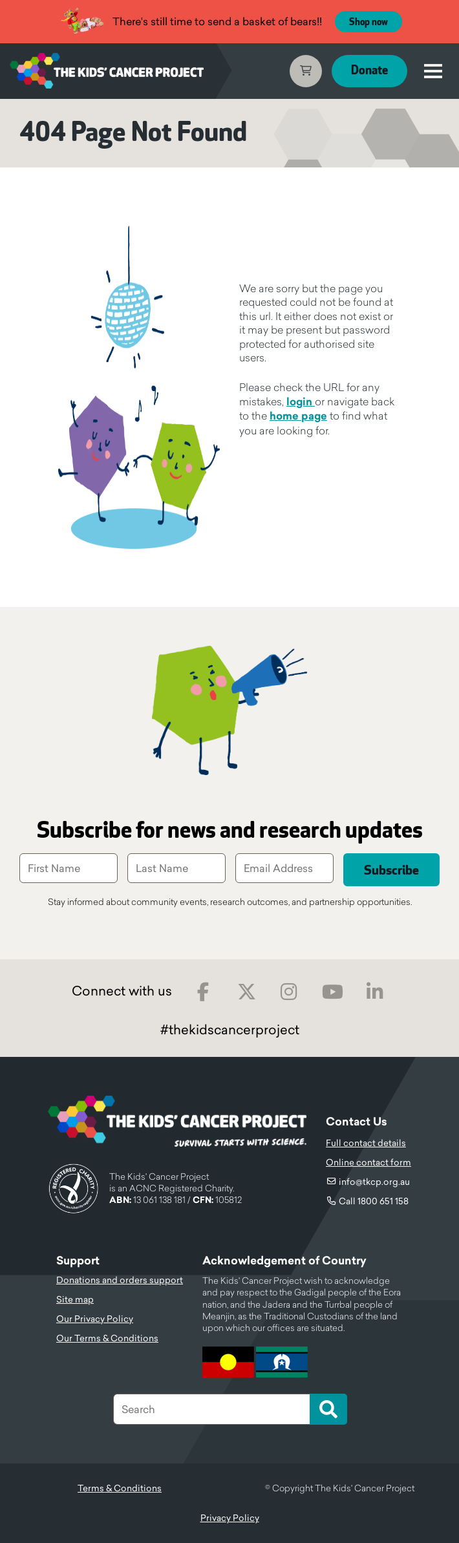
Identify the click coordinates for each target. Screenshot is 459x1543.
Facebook (203, 992)
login (300, 401)
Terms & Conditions (120, 1488)
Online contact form (368, 1162)
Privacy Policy (229, 1518)
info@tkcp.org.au (374, 1181)
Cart (306, 71)
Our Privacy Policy (94, 1319)
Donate (369, 70)
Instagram (289, 992)
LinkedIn (375, 992)
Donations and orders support (119, 1280)
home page (298, 416)
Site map (75, 1299)
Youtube (333, 992)
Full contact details (366, 1143)
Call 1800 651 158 (374, 1201)
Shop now (368, 22)
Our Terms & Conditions (107, 1338)
